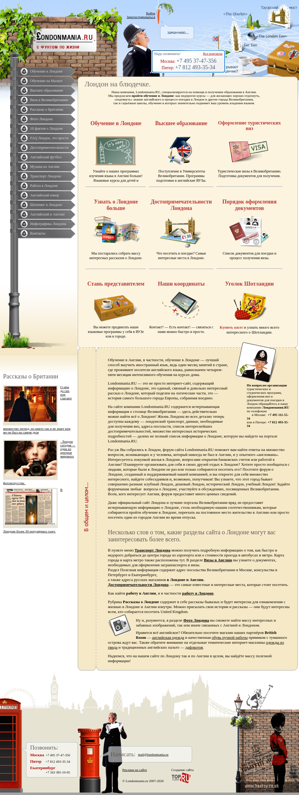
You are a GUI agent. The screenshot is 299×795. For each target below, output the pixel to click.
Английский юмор (44, 195)
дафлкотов (194, 647)
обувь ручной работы (230, 637)
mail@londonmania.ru (153, 754)
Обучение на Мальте (46, 81)
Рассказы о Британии (46, 109)
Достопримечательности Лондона (138, 584)
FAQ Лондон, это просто (49, 138)
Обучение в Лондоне (46, 71)
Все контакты (212, 53)
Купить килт (231, 327)
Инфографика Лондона (48, 224)
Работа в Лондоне (44, 186)
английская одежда (168, 637)
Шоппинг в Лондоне (46, 205)
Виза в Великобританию (49, 100)
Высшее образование (46, 90)
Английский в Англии (47, 214)
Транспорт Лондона (45, 176)
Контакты (37, 233)
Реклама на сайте (134, 770)
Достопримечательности (49, 147)
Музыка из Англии (45, 166)
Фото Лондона (41, 119)
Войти (150, 13)
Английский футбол (45, 157)
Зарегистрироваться (141, 17)
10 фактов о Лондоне (46, 128)
